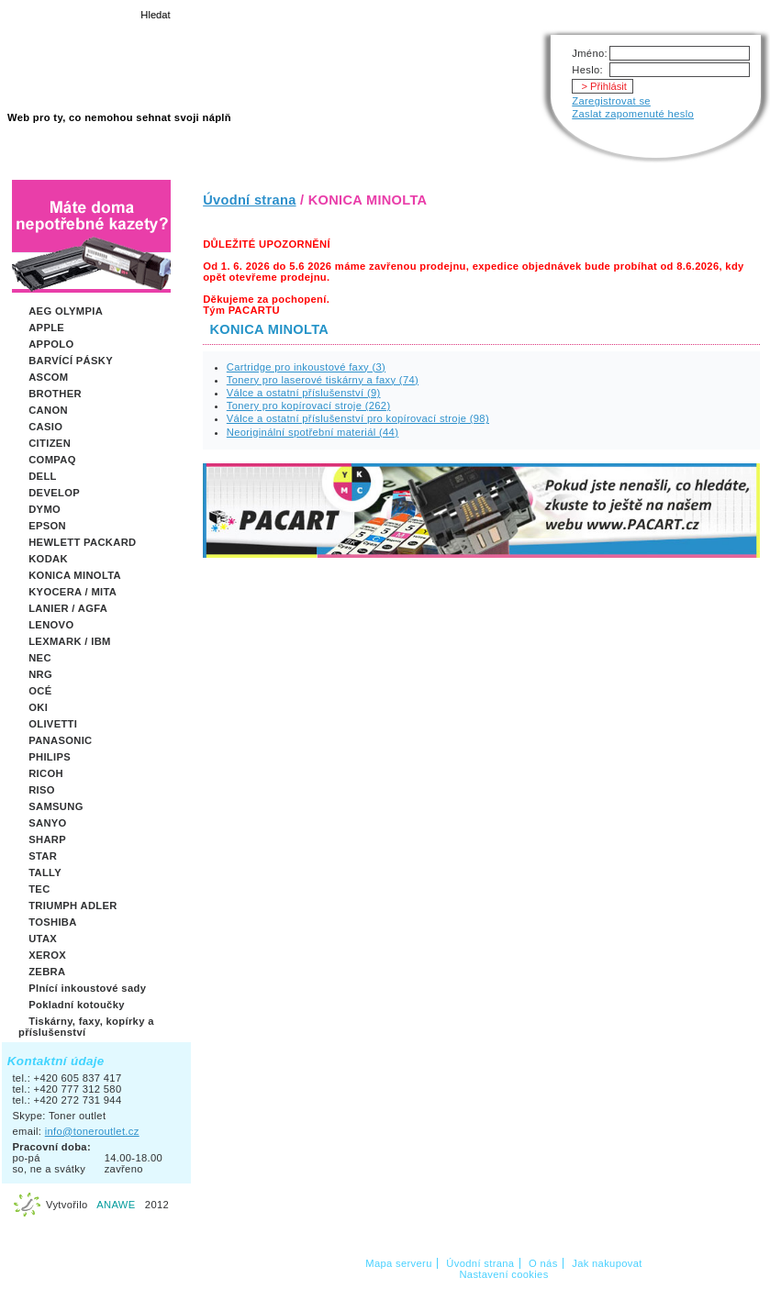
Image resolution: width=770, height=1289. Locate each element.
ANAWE (115, 1204)
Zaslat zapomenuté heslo (633, 113)
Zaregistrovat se (611, 100)
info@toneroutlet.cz (92, 1131)
